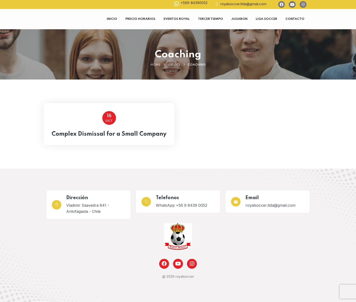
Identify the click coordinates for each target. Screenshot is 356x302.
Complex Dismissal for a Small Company (109, 134)
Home (155, 64)
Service (173, 64)
